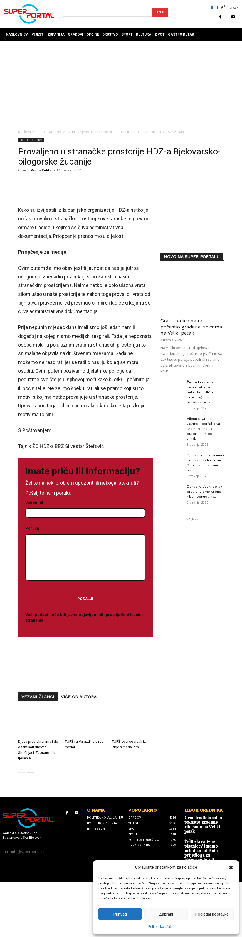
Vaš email (85, 583)
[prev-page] (21, 844)
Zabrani (166, 914)
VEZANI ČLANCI (37, 772)
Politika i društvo (54, 131)
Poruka (85, 629)
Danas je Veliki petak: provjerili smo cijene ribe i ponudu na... (205, 492)
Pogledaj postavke (212, 914)
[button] (231, 867)
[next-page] (30, 844)
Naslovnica (26, 131)
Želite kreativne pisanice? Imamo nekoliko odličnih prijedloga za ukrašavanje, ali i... (202, 392)
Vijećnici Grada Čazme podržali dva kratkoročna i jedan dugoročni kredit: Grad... (203, 429)
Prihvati (120, 914)
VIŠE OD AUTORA (79, 772)
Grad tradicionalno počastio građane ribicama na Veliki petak (191, 327)
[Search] (160, 12)
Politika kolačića (160, 927)
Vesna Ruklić (41, 170)
